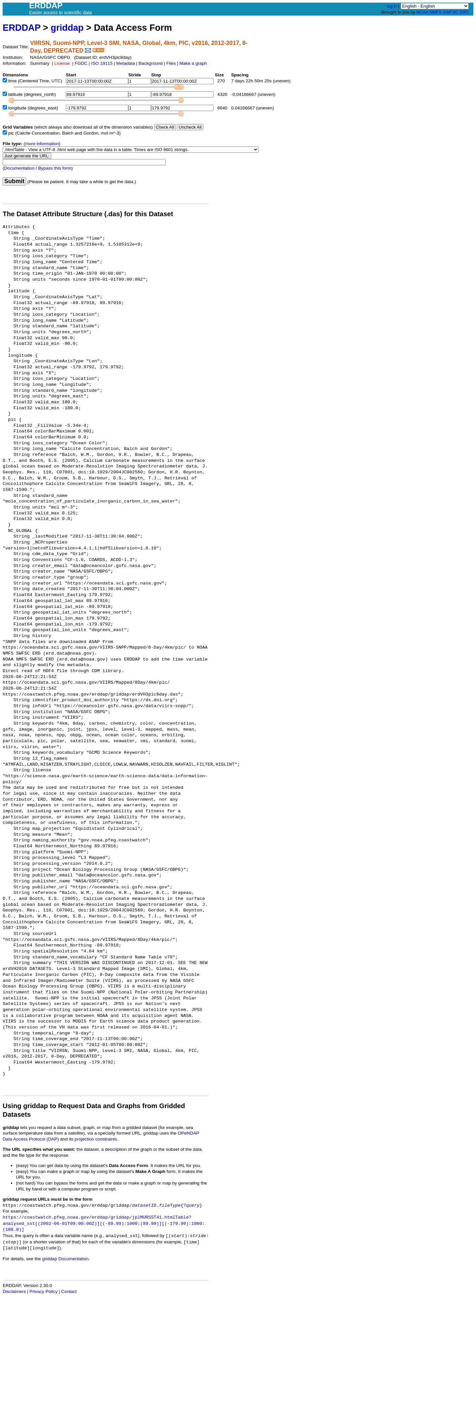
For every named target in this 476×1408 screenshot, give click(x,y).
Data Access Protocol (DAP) (31, 1139)
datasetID (144, 1205)
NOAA (422, 12)
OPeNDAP (188, 1133)
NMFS (435, 12)
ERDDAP (21, 27)
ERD (463, 12)
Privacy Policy (43, 1291)
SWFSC (450, 12)
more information (42, 143)
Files (171, 63)
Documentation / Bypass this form (37, 168)
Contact (69, 1291)
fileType (169, 1205)
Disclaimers (14, 1291)
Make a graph (193, 63)
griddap (67, 27)
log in (392, 6)
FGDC (81, 63)
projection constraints (96, 1139)
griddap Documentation (65, 1258)
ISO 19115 (101, 63)
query (193, 1205)
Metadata (125, 63)
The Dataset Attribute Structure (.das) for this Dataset (88, 214)
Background (151, 63)
